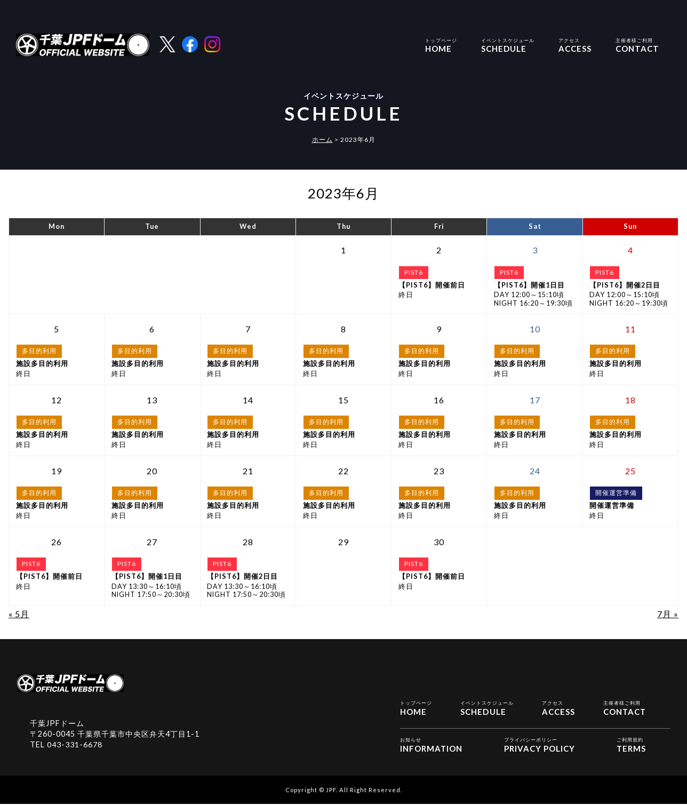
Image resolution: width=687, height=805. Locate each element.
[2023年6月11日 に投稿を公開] (630, 329)
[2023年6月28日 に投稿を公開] (248, 542)
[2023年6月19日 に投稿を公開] (57, 471)
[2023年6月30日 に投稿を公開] (439, 542)
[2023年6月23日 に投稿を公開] (439, 471)
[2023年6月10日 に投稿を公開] (535, 329)
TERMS (631, 745)
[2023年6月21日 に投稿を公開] (248, 471)
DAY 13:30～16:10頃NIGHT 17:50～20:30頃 (152, 585)
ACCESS (575, 44)
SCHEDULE (507, 44)
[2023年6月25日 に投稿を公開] (630, 471)
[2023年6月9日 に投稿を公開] (439, 329)
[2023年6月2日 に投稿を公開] (439, 250)
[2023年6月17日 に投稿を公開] (535, 400)
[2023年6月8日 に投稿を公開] (344, 329)
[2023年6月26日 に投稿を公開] (57, 542)
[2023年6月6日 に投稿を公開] (152, 329)
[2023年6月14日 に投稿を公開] (248, 400)
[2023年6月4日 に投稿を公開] (630, 250)
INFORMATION (431, 745)
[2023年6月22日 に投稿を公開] (344, 471)
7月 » (667, 614)
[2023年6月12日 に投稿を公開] (57, 400)
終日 (439, 290)
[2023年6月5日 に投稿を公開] (57, 329)
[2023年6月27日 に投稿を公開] (152, 542)
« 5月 (19, 614)
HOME (441, 44)
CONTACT (637, 44)
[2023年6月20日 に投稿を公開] (152, 471)
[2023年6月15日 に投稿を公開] (344, 400)
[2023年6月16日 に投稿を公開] (439, 400)
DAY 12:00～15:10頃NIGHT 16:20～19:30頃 (535, 294)
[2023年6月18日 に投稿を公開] (630, 400)
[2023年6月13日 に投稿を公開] (152, 400)
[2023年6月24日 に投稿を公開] (535, 471)
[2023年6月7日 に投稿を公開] (248, 329)
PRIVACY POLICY (539, 745)
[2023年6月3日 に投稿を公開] (535, 250)
